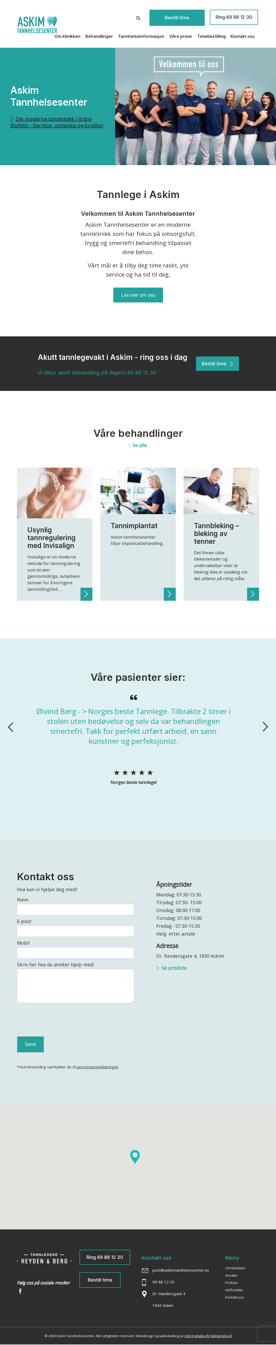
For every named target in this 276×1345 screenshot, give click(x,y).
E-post (24, 921)
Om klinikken (67, 35)
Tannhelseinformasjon (141, 35)
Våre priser (180, 35)
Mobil (23, 942)
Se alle (138, 445)
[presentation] (10, 727)
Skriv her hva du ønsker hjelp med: (55, 964)
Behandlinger (99, 35)
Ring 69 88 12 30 (234, 17)
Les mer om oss (138, 295)
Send (30, 1044)
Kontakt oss (242, 35)
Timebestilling (211, 35)
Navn (22, 899)
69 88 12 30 (141, 373)
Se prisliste (171, 968)
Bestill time (184, 17)
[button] (266, 94)
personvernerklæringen (97, 1067)
